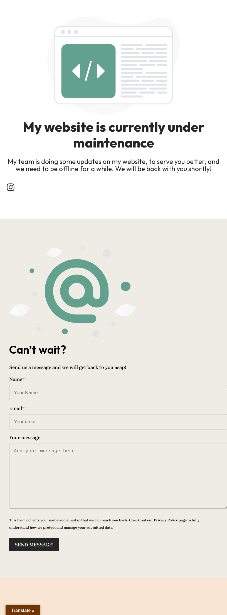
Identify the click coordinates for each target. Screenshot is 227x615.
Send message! (37, 568)
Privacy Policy (169, 544)
